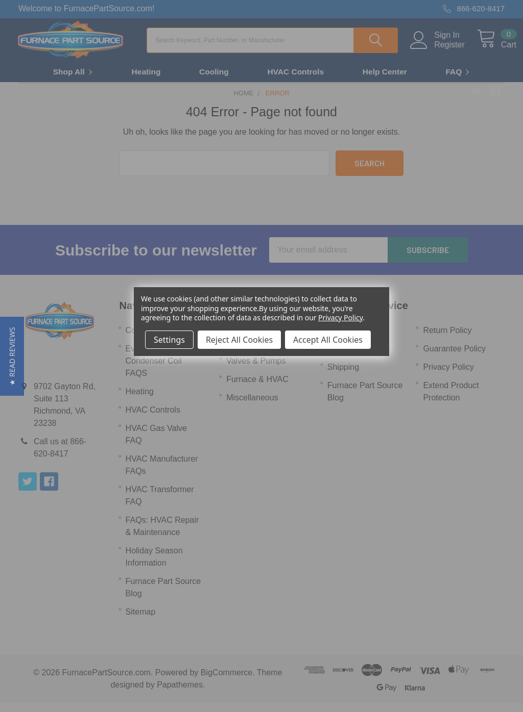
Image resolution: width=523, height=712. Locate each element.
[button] (12, 356)
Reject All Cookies (239, 339)
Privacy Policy (340, 317)
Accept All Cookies (328, 339)
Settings (169, 339)
